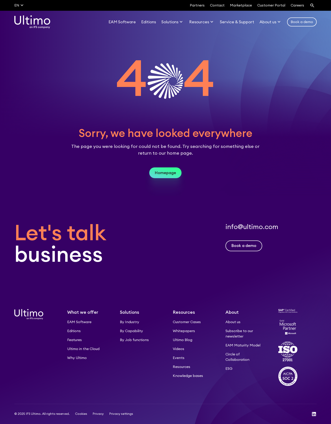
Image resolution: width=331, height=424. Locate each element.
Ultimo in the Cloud (83, 349)
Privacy (98, 413)
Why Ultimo (77, 358)
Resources (181, 367)
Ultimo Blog (182, 340)
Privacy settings (121, 413)
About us (232, 322)
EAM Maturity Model (242, 345)
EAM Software (79, 322)
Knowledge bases (188, 376)
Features (74, 340)
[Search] (312, 5)
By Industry (129, 322)
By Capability (131, 331)
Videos (178, 349)
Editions (74, 331)
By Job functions (134, 340)
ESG (228, 368)
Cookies (81, 413)
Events (178, 358)
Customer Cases (187, 322)
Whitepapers (184, 331)
